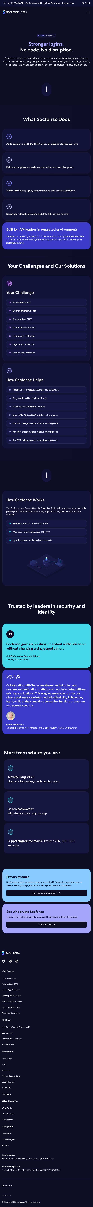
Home (42, 36)
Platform (6, 1020)
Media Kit (7, 1087)
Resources (7, 1051)
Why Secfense (10, 1100)
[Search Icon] (86, 3)
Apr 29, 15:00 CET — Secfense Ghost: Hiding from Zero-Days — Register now (41, 3)
